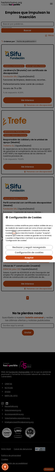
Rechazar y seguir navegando (29, 247)
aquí (14, 233)
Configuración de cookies (29, 252)
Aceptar (29, 257)
